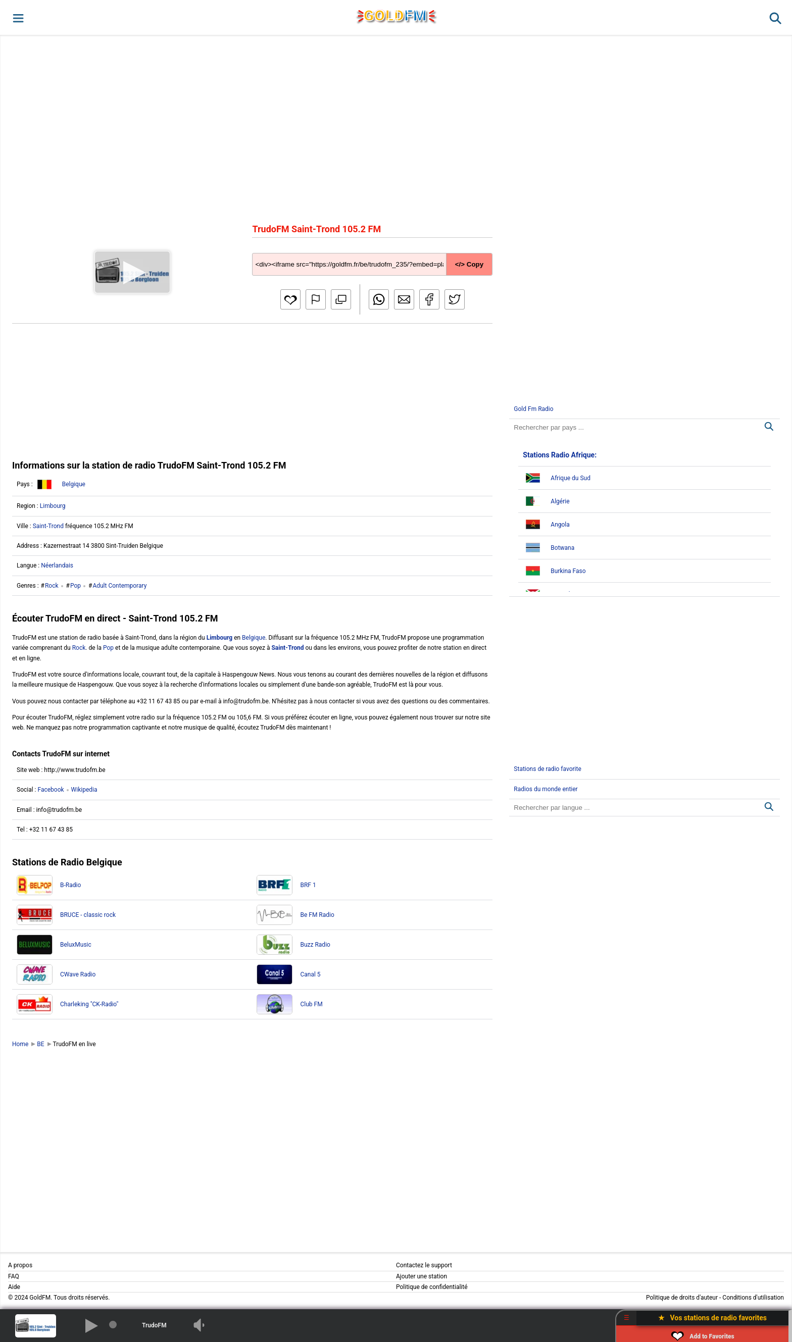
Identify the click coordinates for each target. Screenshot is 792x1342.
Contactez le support (424, 1265)
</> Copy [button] (469, 264)
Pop (75, 585)
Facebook (50, 789)
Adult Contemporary (119, 585)
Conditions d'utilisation (753, 1297)
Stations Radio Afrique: (560, 455)
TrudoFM (154, 1325)
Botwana (562, 547)
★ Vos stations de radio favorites (712, 1318)
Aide (14, 1287)
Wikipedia (84, 789)
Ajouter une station (421, 1276)
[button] (17, 17)
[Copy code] (372, 256)
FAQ (13, 1276)
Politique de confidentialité (432, 1287)
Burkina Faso (568, 571)
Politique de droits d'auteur (682, 1297)
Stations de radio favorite (547, 768)
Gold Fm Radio (533, 408)
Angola (560, 524)
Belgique (73, 484)
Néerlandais (57, 565)
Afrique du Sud (570, 478)
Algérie (560, 501)
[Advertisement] (396, 128)
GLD (395, 15)
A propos (20, 1265)
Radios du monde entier (545, 789)
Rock (52, 585)
